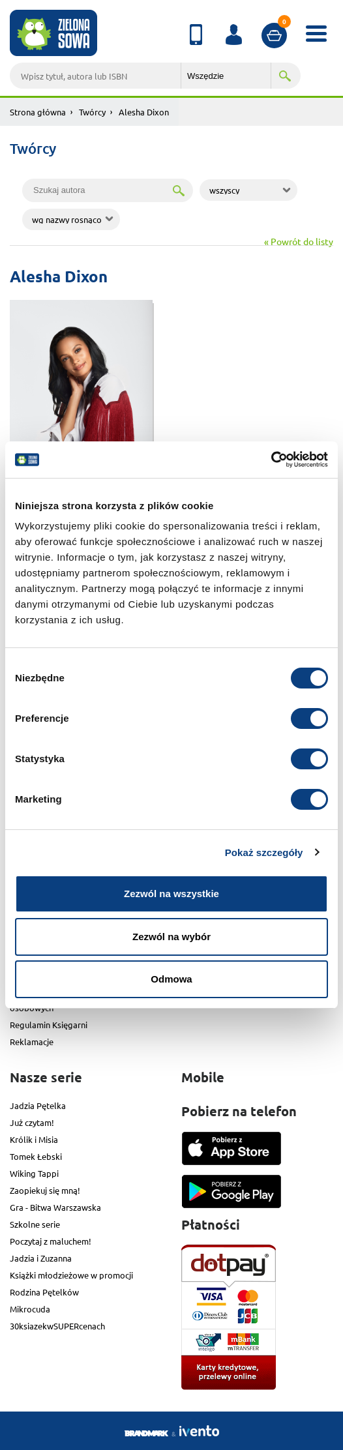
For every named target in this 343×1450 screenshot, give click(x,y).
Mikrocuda (30, 1308)
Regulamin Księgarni (48, 1024)
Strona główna (38, 111)
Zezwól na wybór (171, 936)
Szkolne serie (35, 1224)
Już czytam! (32, 1122)
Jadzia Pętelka (38, 1105)
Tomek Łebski (36, 1156)
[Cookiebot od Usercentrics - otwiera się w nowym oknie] (271, 459)
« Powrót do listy (298, 241)
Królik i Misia (34, 1139)
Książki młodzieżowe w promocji (71, 1274)
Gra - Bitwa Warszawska (55, 1207)
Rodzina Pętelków (44, 1291)
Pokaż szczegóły (264, 852)
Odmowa (171, 978)
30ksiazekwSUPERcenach (57, 1325)
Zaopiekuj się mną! (45, 1190)
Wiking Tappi (34, 1173)
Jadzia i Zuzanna (41, 1258)
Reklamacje (31, 1041)
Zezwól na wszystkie (171, 893)
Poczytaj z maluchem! (50, 1241)
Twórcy (92, 111)
